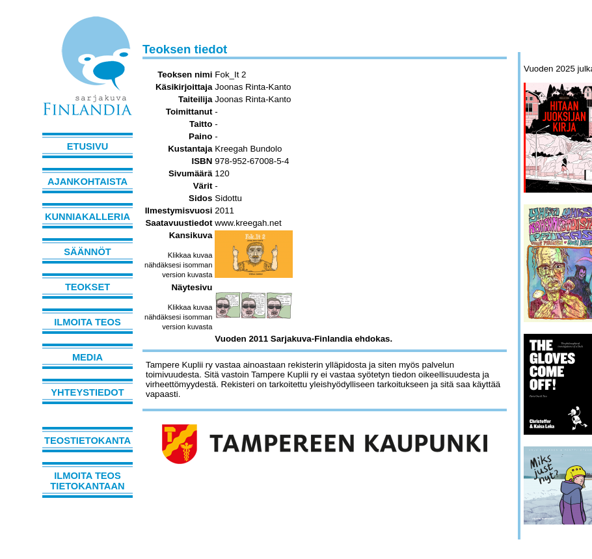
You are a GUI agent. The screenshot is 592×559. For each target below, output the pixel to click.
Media (87, 357)
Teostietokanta (87, 440)
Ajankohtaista (87, 181)
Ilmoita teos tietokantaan (87, 480)
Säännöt (87, 252)
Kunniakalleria (87, 216)
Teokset (87, 287)
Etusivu (88, 146)
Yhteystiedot (87, 392)
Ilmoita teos (87, 322)
